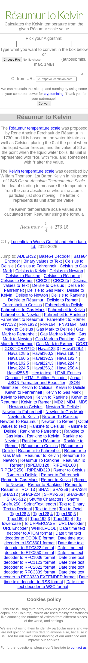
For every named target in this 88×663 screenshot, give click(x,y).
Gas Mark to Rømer (54, 345)
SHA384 (79, 491)
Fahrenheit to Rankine (64, 316)
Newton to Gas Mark (64, 413)
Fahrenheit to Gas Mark (23, 311)
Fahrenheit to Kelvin (66, 311)
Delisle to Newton (32, 296)
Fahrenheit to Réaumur (22, 321)
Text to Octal (70, 510)
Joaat (75, 379)
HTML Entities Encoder (45, 379)
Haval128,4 (72, 350)
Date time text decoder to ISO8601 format (43, 542)
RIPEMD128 (37, 466)
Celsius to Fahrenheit (36, 267)
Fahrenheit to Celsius (22, 306)
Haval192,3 (42, 359)
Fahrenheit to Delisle (64, 306)
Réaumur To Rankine (39, 461)
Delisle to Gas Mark (45, 291)
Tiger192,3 (40, 520)
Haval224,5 (18, 369)
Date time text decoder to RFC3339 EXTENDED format (42, 576)
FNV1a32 (28, 325)
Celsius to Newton (66, 272)
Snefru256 (11, 505)
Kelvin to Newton (16, 398)
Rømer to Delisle (21, 476)
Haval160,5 (18, 359)
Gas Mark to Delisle (54, 330)
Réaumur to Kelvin (42, 457)
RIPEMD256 (11, 471)
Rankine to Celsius (46, 427)
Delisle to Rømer (62, 301)
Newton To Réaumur (19, 423)
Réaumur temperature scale (34, 129)
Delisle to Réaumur (25, 301)
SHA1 (43, 491)
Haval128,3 (48, 350)
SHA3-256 (53, 495)
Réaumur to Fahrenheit (39, 452)
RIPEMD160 (64, 466)
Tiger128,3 (20, 515)
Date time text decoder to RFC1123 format (44, 561)
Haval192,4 (67, 359)
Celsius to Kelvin (30, 272)
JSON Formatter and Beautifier (36, 384)
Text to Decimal (17, 510)
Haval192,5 (18, 364)
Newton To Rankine (60, 418)
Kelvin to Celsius (37, 389)
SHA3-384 (76, 495)
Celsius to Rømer (16, 282)
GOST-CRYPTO (20, 350)
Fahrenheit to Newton (21, 316)
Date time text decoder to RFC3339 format (44, 571)
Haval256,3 (42, 369)
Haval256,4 (67, 369)
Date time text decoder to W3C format (51, 585)
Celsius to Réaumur (62, 277)
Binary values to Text (43, 262)
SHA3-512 (16, 500)
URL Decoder (71, 525)
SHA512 (10, 495)
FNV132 (8, 325)
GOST (82, 345)
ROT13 (28, 491)
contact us (79, 649)
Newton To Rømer (58, 423)
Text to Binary (72, 505)
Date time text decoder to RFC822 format (44, 546)
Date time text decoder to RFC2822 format (44, 566)
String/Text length (40, 505)
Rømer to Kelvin (56, 481)
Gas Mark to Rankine (54, 340)
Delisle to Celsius (48, 287)
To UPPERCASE (39, 525)
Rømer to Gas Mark (19, 481)
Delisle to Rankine (68, 296)
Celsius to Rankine (23, 277)
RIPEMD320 (38, 471)
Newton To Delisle (62, 408)
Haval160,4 (67, 355)
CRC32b (61, 282)
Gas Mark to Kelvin (57, 335)
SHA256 (60, 491)
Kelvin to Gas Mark (63, 393)
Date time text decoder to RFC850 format (44, 551)
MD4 (71, 403)
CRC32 (43, 282)
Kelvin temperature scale (31, 172)
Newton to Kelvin (23, 418)
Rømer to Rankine (44, 486)
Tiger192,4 (63, 520)
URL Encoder (15, 529)
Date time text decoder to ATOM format (46, 532)
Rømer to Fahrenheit (60, 476)
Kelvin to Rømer (36, 403)
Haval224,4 (67, 364)
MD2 (58, 403)
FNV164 (47, 325)
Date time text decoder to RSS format (46, 581)
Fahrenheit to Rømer (66, 321)
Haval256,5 (17, 374)
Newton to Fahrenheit (22, 413)
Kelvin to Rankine (51, 398)
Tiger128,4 (43, 515)
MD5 (83, 403)
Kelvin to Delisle (70, 389)
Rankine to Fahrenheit (40, 432)
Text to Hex (45, 510)
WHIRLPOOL (43, 529)
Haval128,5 (18, 355)
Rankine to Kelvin (43, 437)
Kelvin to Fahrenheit (23, 393)
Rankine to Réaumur (41, 442)
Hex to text (42, 374)
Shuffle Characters (46, 500)
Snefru (73, 500)
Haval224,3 (42, 364)
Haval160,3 (42, 355)
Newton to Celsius (25, 408)
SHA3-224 (30, 495)
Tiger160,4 (17, 520)
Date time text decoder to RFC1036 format (43, 556)
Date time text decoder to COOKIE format (43, 537)
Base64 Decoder (54, 257)
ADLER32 (26, 257)
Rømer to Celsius (69, 471)
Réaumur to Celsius (39, 447)
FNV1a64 (67, 325)
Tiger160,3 (66, 515)
